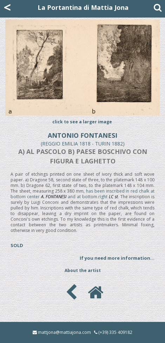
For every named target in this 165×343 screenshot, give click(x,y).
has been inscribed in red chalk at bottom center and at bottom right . (82, 194)
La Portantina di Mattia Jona (83, 7)
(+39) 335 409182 (115, 332)
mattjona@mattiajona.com (64, 332)
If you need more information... (117, 258)
